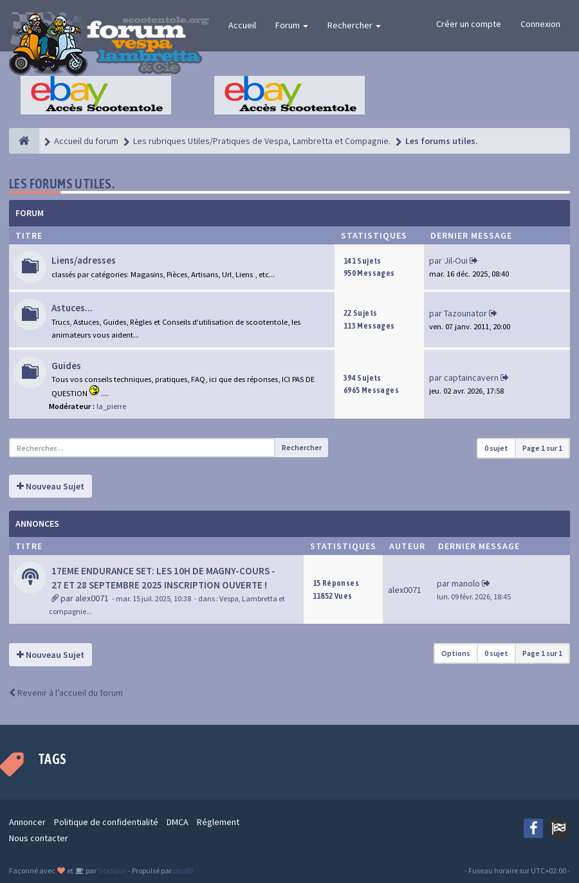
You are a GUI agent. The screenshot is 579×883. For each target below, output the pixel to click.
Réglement (218, 822)
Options (455, 653)
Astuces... (72, 308)
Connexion (540, 24)
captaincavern (471, 377)
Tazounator (465, 313)
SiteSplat (111, 870)
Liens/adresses (83, 260)
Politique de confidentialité (106, 822)
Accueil (242, 25)
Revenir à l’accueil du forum (66, 692)
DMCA (177, 822)
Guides (66, 366)
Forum (291, 25)
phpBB (183, 870)
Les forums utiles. (62, 183)
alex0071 (92, 598)
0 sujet (496, 448)
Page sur (542, 448)
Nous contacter (38, 838)
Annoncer (27, 822)
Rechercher (354, 25)
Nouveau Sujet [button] (50, 486)
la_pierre (111, 406)
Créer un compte (468, 24)
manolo (466, 583)
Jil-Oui (456, 260)
